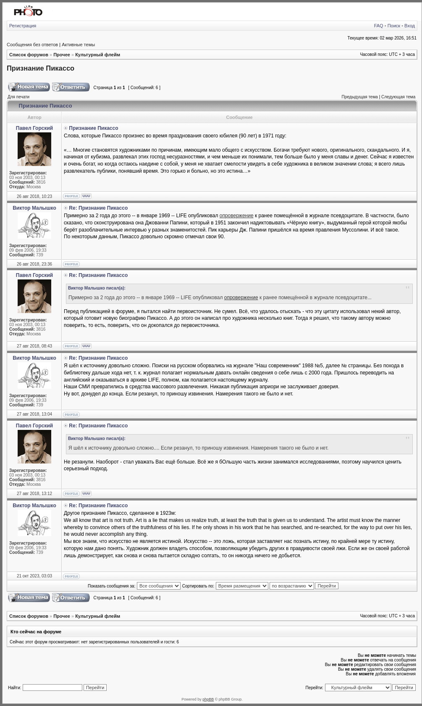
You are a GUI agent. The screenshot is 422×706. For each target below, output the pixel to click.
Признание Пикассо (40, 68)
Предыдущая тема (359, 97)
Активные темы (78, 44)
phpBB (208, 699)
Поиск (394, 25)
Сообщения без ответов (32, 44)
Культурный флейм (97, 54)
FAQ (378, 25)
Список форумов (28, 54)
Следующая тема (398, 97)
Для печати (18, 97)
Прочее (61, 54)
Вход (409, 25)
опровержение (237, 216)
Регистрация (22, 25)
